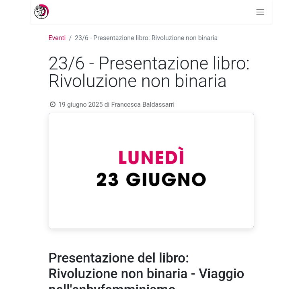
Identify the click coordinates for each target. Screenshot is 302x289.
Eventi (57, 38)
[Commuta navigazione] (263, 11)
